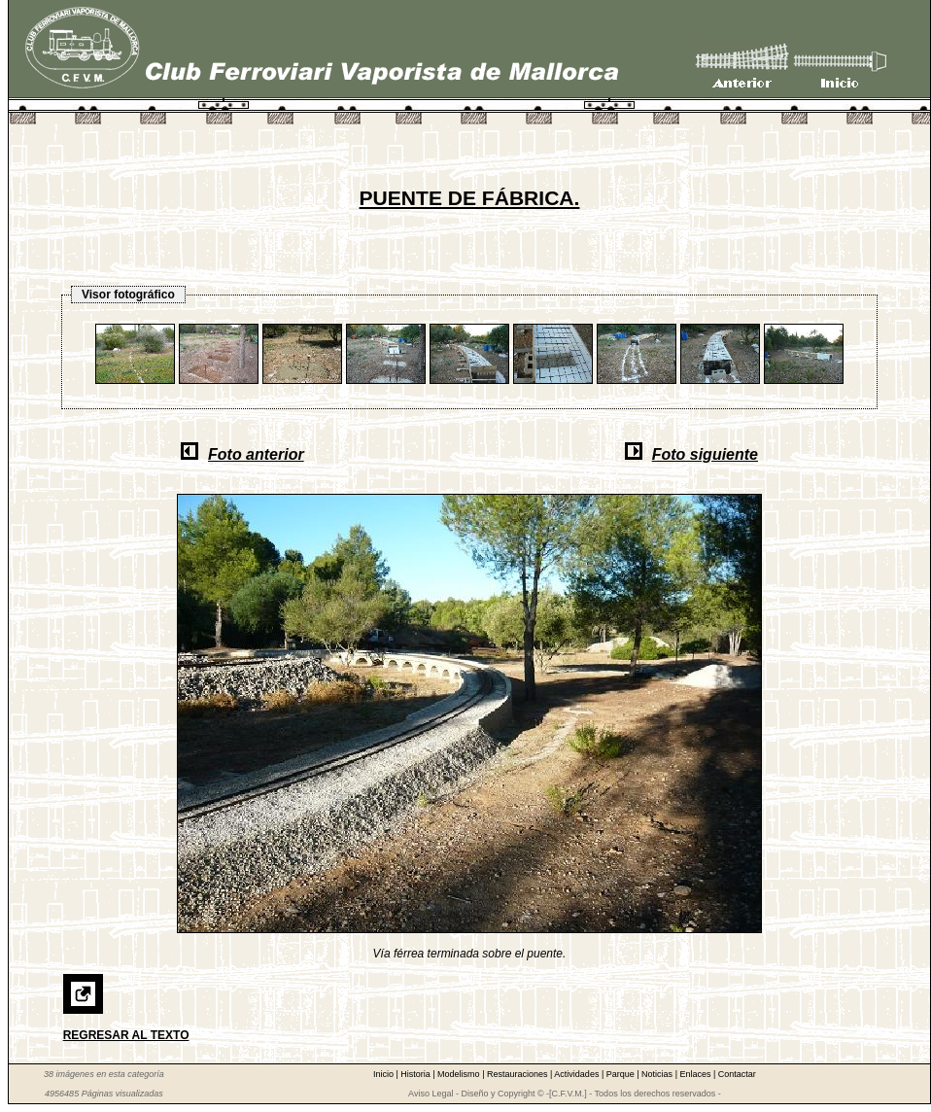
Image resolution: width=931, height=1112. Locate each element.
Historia (416, 1074)
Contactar (737, 1074)
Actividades (578, 1074)
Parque (622, 1074)
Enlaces (696, 1074)
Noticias (658, 1074)
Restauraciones (518, 1074)
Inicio (385, 1074)
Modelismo (459, 1074)
